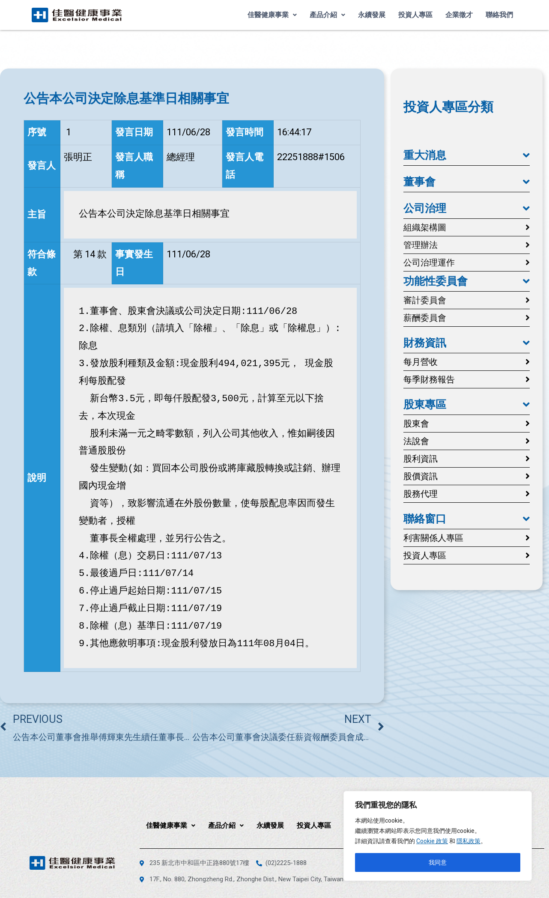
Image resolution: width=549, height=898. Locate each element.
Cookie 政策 (432, 841)
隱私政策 (468, 841)
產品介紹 (327, 15)
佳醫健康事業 (272, 15)
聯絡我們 (499, 15)
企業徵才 (459, 15)
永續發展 (371, 15)
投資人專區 (415, 15)
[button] (466, 155)
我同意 (438, 862)
